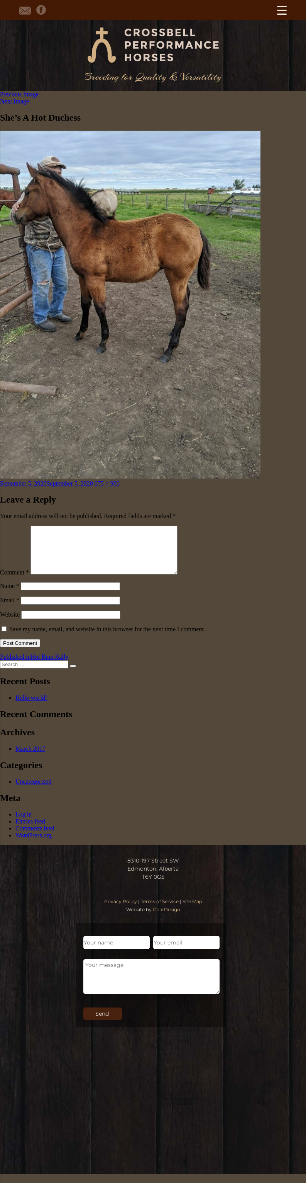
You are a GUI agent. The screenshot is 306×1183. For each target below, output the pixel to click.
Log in (23, 823)
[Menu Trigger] (282, 10)
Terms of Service (160, 911)
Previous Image (19, 94)
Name (9, 595)
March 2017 (30, 758)
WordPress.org (33, 844)
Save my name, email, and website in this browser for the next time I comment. (107, 638)
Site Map (192, 911)
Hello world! (31, 707)
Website (10, 623)
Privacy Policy (120, 911)
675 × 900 (107, 483)
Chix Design (166, 919)
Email (9, 609)
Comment (14, 581)
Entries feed (30, 830)
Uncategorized (33, 791)
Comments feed (34, 837)
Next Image (14, 101)
